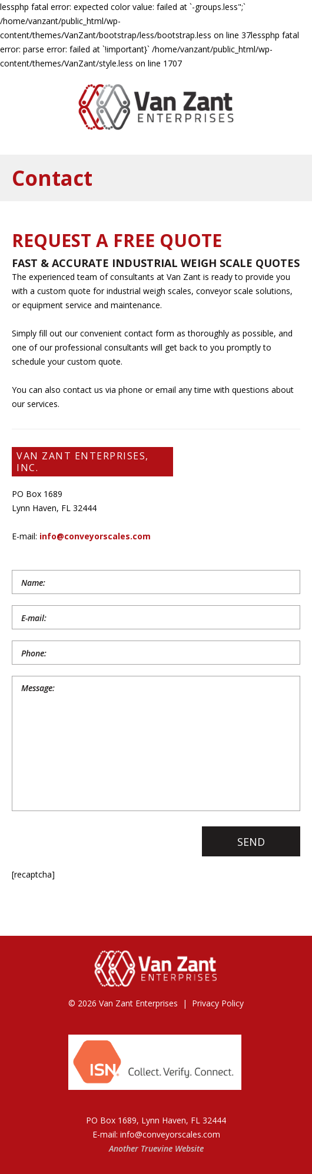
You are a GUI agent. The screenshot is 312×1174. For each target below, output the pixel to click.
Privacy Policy (218, 1003)
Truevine (156, 1148)
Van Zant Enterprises (138, 1003)
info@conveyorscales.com (95, 536)
